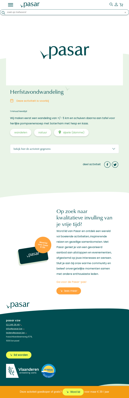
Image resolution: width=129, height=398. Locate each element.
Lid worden (21, 355)
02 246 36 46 (14, 324)
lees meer (70, 291)
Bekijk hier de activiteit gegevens (32, 149)
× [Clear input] (125, 12)
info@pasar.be (15, 328)
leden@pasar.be (16, 332)
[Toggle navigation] (10, 5)
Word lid (75, 391)
